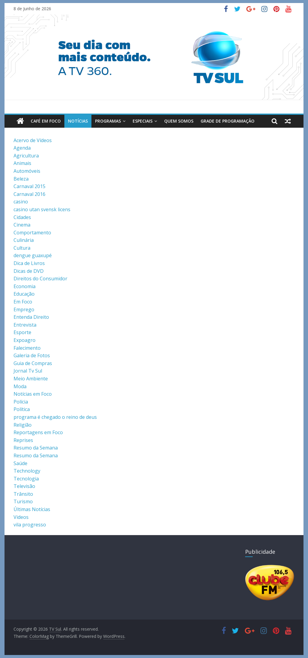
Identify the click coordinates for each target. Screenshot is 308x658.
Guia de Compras (33, 363)
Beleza (21, 178)
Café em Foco (46, 121)
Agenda (22, 148)
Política (22, 409)
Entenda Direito (31, 317)
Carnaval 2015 (29, 186)
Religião (23, 425)
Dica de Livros (29, 263)
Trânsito (23, 494)
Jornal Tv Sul (28, 370)
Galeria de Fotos (32, 355)
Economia (24, 286)
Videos (21, 517)
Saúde (20, 463)
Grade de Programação (227, 121)
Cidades (22, 217)
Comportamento (32, 232)
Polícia (21, 401)
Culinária (24, 240)
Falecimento (27, 348)
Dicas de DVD (29, 271)
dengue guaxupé (33, 255)
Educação (24, 294)
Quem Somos (178, 121)
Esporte (22, 332)
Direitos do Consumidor (40, 278)
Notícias (78, 121)
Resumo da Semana (36, 447)
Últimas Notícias (32, 509)
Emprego (24, 309)
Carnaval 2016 (29, 194)
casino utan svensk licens (42, 209)
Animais (22, 163)
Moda (20, 386)
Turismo (23, 501)
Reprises (23, 440)
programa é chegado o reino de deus (55, 417)
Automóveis (27, 171)
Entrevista (25, 324)
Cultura (22, 248)
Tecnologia (26, 478)
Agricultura (26, 155)
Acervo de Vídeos (33, 140)
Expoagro (24, 340)
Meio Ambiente (31, 378)
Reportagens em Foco (38, 432)
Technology (27, 471)
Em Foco (23, 301)
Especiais (142, 121)
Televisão (24, 486)
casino (21, 201)
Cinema (22, 224)
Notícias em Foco (33, 394)
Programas (108, 121)
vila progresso (30, 524)
